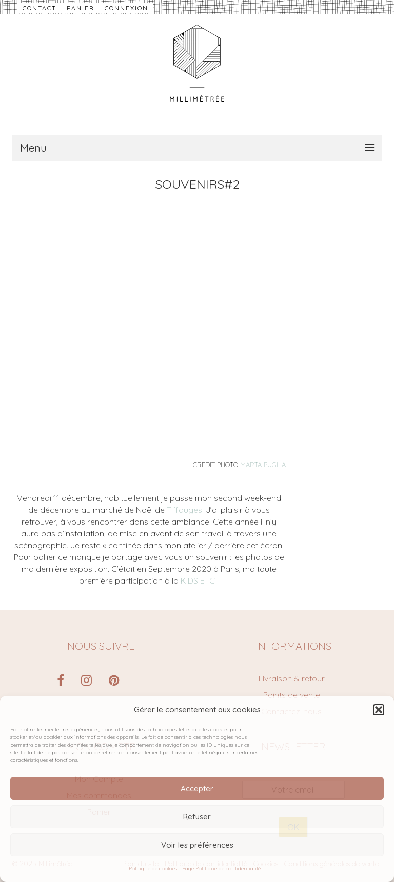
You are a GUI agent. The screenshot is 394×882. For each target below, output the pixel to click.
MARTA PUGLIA (263, 464)
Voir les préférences (197, 845)
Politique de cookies (153, 868)
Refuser (197, 816)
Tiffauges (184, 510)
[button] (378, 710)
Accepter (197, 788)
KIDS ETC (198, 580)
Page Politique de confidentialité (221, 868)
